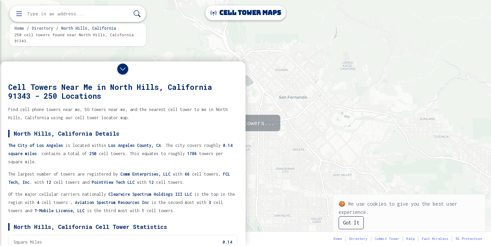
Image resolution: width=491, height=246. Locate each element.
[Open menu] (19, 13)
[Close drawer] (122, 69)
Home (19, 28)
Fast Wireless (435, 239)
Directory (42, 28)
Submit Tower (387, 239)
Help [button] (410, 239)
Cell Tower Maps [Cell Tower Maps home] (245, 13)
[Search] (137, 14)
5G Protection (469, 239)
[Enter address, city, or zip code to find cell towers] (78, 13)
